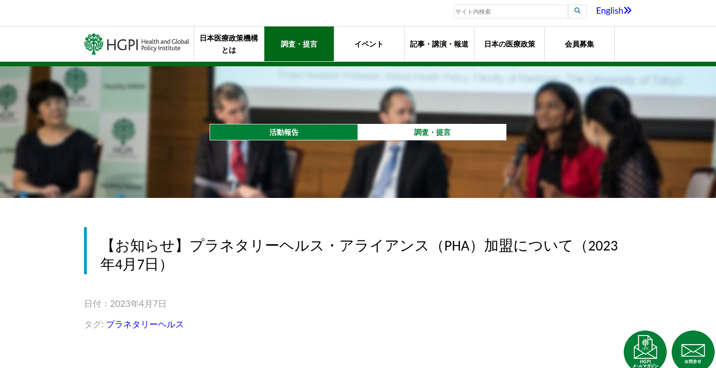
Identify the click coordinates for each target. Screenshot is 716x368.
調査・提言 (299, 43)
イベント (369, 43)
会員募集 (579, 43)
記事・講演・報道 (439, 43)
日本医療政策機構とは (229, 43)
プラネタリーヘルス (145, 324)
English (614, 10)
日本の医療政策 (509, 43)
